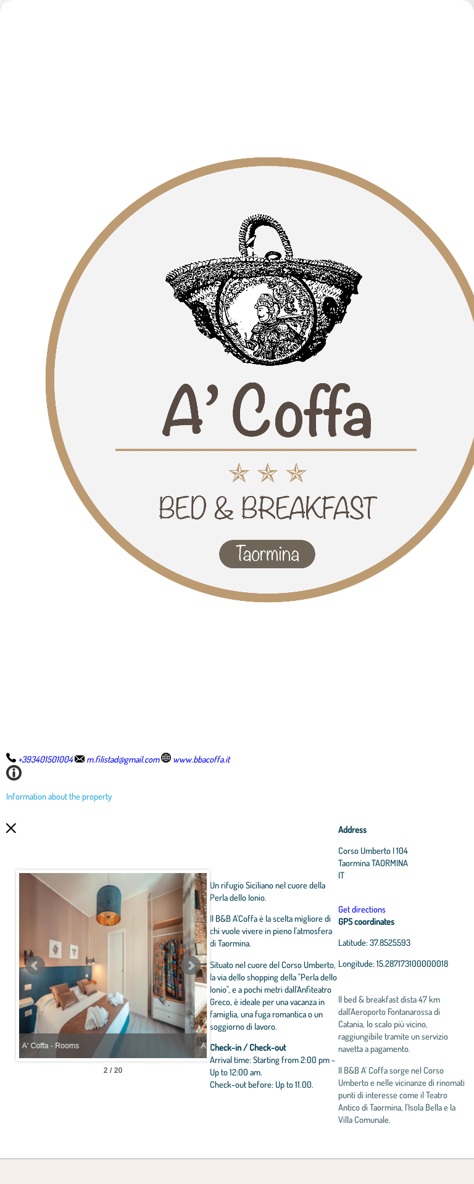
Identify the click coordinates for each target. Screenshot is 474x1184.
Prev (35, 978)
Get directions (386, 908)
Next (250, 978)
